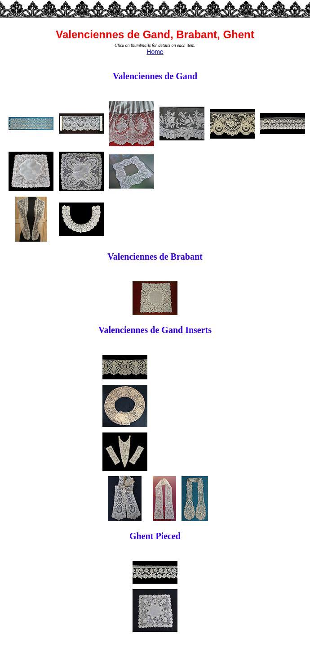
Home (154, 51)
